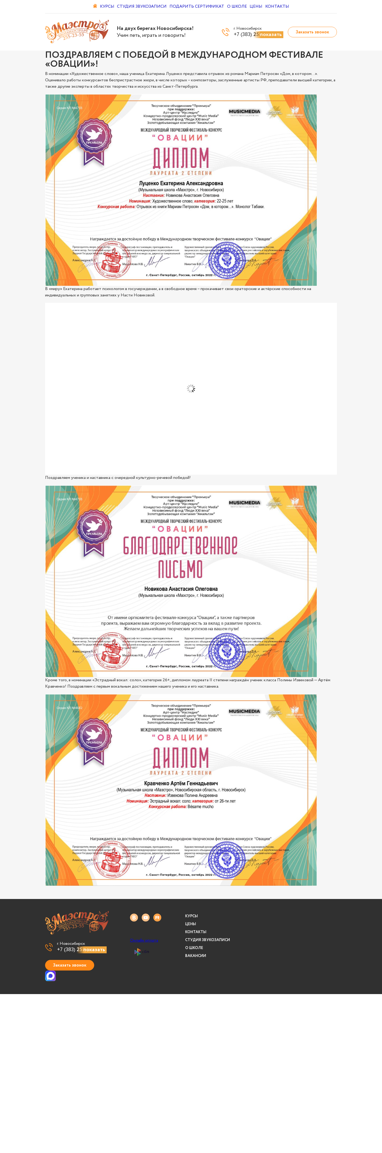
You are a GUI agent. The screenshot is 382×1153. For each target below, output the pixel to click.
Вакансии (195, 956)
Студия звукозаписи (141, 6)
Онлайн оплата (144, 940)
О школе (239, 6)
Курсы (103, 6)
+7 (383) (82, 949)
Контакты (287, 6)
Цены (262, 6)
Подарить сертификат (197, 6)
